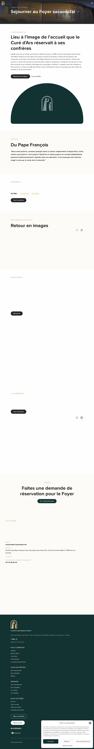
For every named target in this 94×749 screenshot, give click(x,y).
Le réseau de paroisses (18, 662)
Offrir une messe (16, 707)
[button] (90, 723)
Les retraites (15, 693)
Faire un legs (15, 704)
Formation (25, 194)
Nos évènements (16, 670)
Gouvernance (15, 659)
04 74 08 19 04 (11, 562)
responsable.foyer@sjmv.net (16, 545)
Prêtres (13, 676)
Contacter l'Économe (17, 710)
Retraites (35, 194)
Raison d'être (15, 653)
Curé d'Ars (14, 656)
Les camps (14, 690)
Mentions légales (68, 745)
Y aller (8, 557)
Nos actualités (15, 673)
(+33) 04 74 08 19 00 (17, 642)
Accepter (51, 741)
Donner (13, 701)
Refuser (66, 741)
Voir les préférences (83, 741)
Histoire (13, 651)
